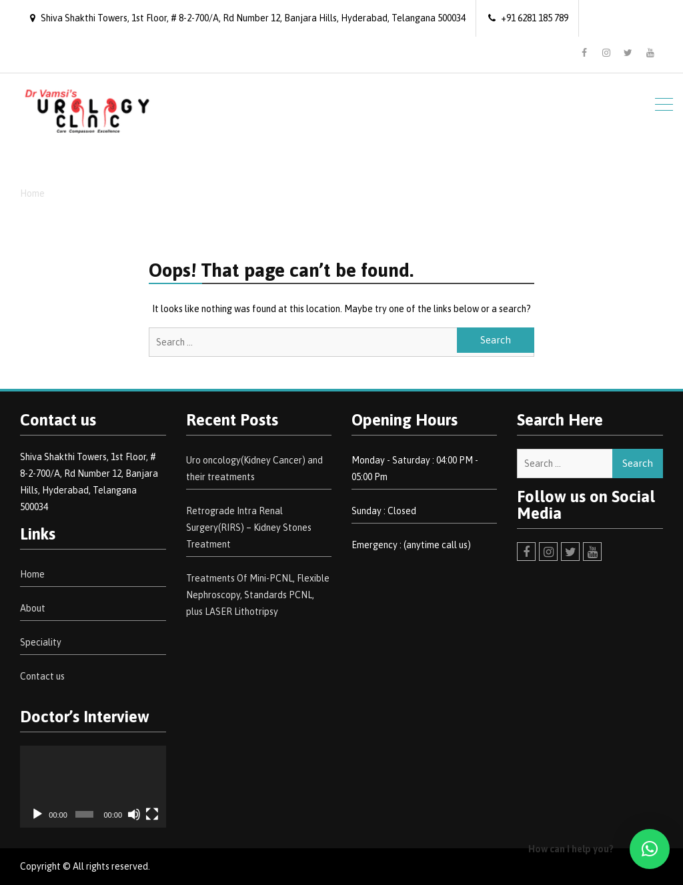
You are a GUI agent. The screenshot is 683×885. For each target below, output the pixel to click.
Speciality (40, 642)
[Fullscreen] (152, 814)
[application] (92, 787)
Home (32, 574)
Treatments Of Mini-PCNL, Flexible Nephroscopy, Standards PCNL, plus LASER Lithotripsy (257, 595)
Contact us (42, 676)
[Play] (37, 814)
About (32, 608)
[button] (650, 849)
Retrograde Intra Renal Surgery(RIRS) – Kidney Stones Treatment (248, 528)
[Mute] (134, 814)
